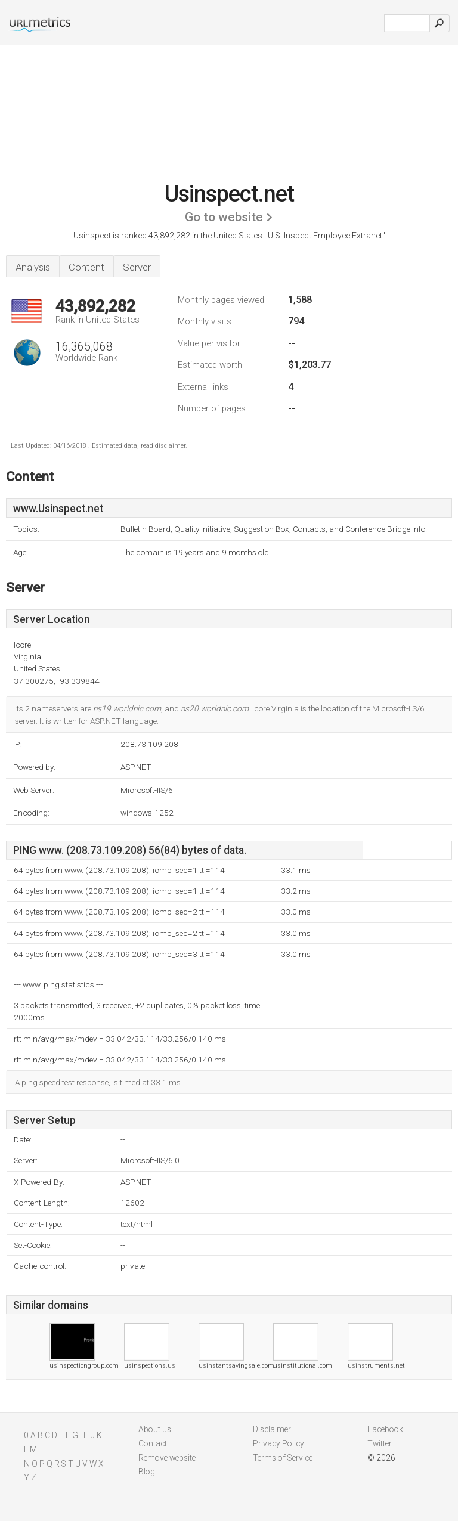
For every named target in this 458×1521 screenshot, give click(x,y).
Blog (146, 1471)
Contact (152, 1443)
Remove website (167, 1458)
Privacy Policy (278, 1443)
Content (86, 267)
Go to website (224, 217)
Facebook (385, 1429)
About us (154, 1429)
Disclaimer (272, 1429)
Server (137, 267)
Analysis (33, 267)
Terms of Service (282, 1458)
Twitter (379, 1443)
